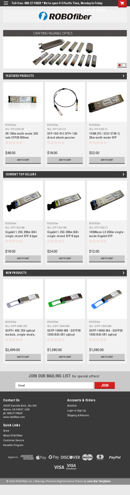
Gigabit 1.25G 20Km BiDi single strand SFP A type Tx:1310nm (21, 236)
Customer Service (13, 440)
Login (87, 9)
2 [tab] (124, 65)
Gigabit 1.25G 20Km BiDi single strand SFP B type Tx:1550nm (63, 236)
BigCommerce (65, 481)
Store (6, 430)
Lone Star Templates (99, 481)
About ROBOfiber (13, 435)
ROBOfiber (10, 124)
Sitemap (39, 481)
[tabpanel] (65, 49)
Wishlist (72, 405)
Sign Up (101, 9)
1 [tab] (119, 65)
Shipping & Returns (78, 415)
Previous (118, 75)
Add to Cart (23, 160)
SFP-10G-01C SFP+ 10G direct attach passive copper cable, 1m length (63, 137)
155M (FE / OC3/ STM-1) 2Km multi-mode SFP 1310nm (104, 137)
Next (124, 75)
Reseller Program (13, 445)
